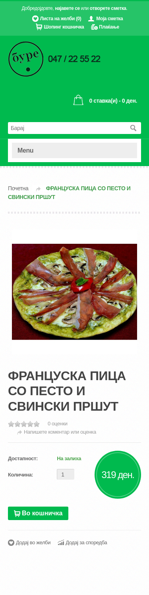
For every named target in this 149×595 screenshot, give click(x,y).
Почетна (18, 188)
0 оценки (58, 424)
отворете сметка (108, 8)
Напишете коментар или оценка (60, 432)
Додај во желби (33, 542)
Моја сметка (109, 18)
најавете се (67, 8)
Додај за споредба (86, 542)
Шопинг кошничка (64, 27)
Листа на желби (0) (60, 18)
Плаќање (109, 27)
